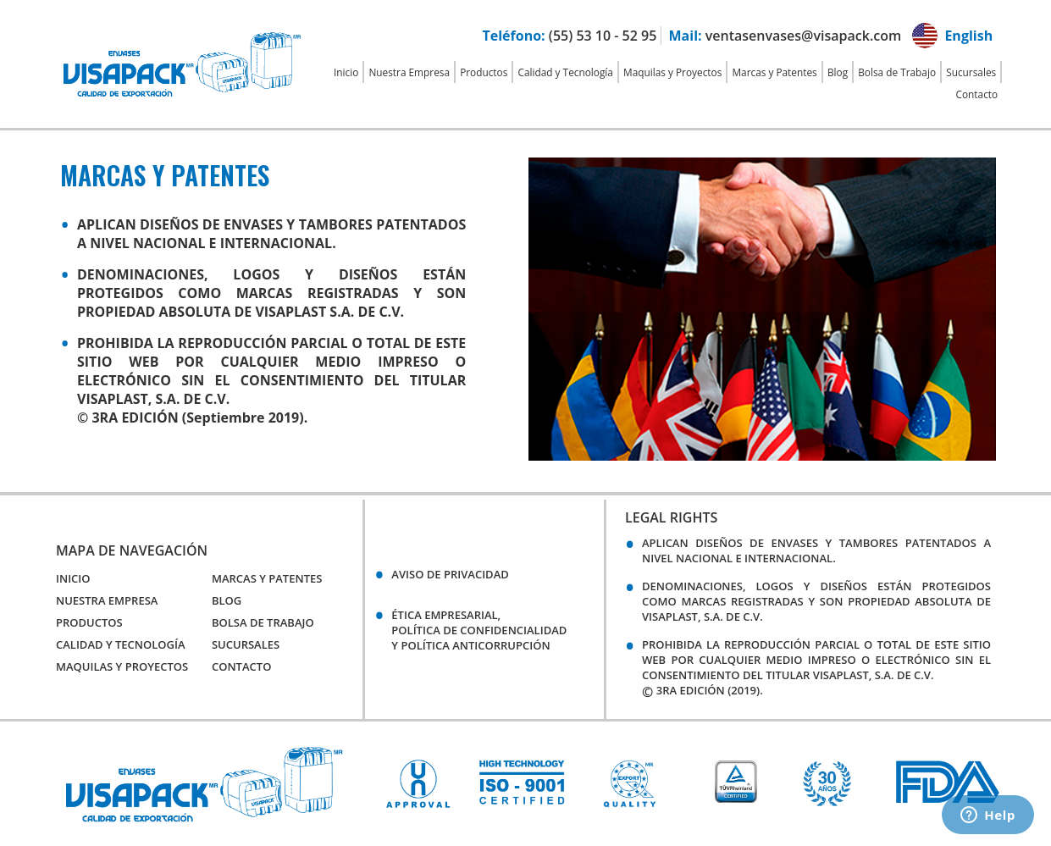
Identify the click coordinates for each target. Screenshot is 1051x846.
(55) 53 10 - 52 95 (603, 35)
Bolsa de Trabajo (897, 72)
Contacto (977, 94)
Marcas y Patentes (774, 72)
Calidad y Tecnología (565, 72)
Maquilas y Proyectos (672, 72)
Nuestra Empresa (409, 72)
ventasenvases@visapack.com (803, 35)
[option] (418, 784)
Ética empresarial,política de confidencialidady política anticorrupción (479, 630)
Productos (483, 72)
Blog (837, 72)
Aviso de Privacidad (449, 574)
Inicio (346, 72)
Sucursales (971, 72)
